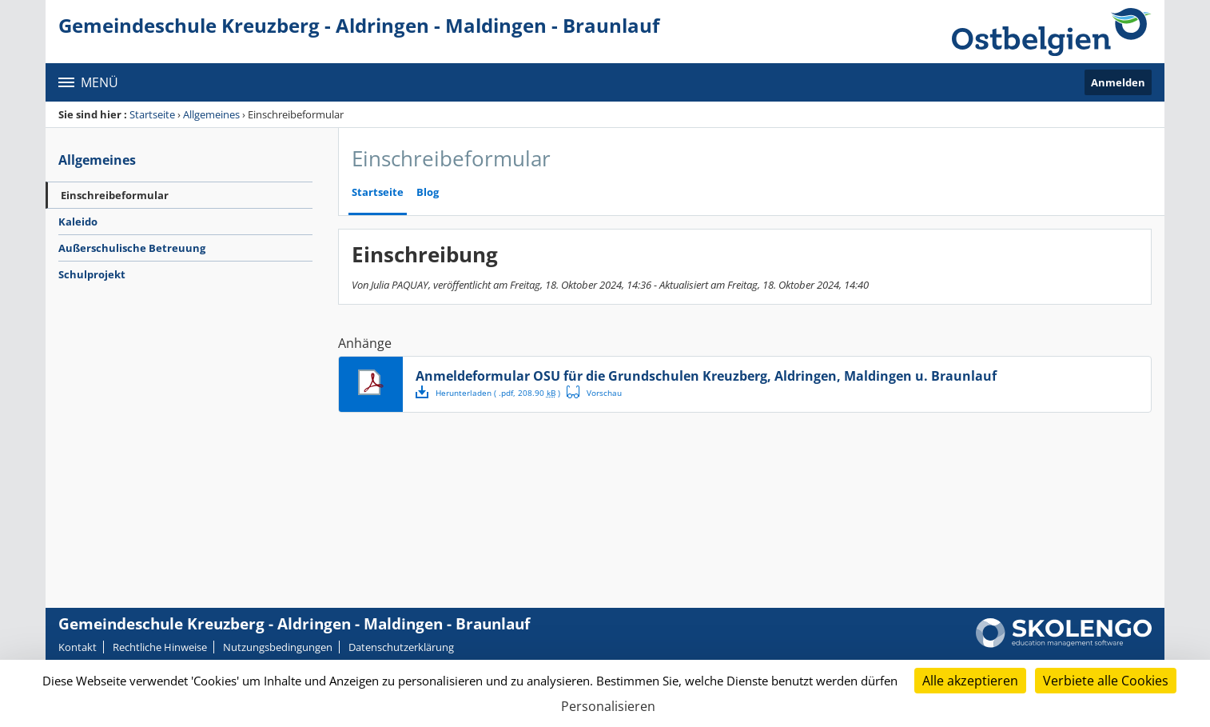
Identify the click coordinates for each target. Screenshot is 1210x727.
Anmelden (1118, 82)
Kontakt (77, 647)
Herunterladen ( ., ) (490, 391)
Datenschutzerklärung (401, 647)
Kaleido (78, 221)
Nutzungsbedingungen (277, 647)
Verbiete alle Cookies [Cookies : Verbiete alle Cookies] (1105, 680)
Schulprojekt (91, 274)
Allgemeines (211, 114)
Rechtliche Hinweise (160, 647)
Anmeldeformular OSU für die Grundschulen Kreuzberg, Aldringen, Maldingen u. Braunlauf (706, 376)
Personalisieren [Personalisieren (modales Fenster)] (608, 706)
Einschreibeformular (115, 195)
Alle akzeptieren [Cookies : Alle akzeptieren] (970, 680)
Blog (427, 192)
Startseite (152, 114)
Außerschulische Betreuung (131, 248)
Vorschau (596, 391)
